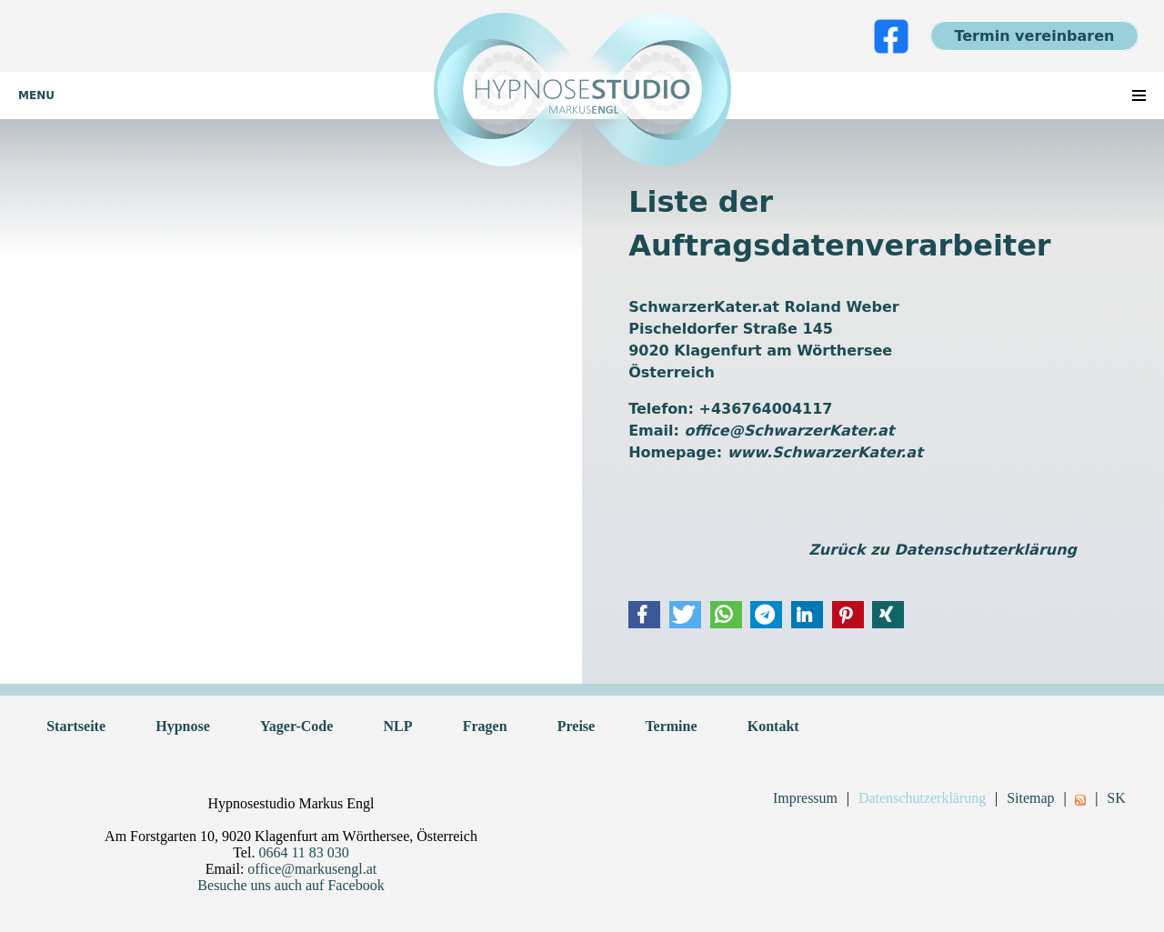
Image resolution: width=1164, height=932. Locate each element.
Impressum (805, 798)
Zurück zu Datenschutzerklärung (942, 549)
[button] (644, 614)
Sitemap (1030, 798)
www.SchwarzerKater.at (825, 452)
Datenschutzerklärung (922, 798)
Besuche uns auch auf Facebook (290, 885)
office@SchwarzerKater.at (790, 430)
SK (1116, 798)
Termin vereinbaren (1034, 36)
